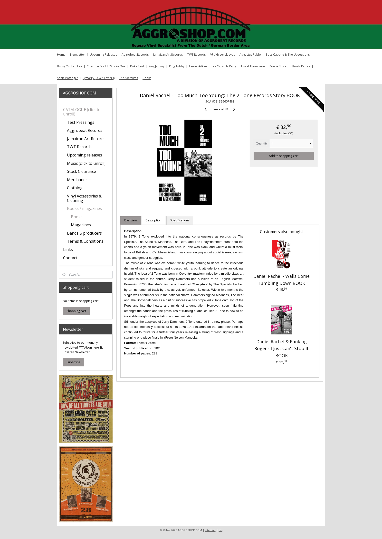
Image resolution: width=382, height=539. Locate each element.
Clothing (75, 187)
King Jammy (156, 66)
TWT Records (196, 54)
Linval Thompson (253, 66)
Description (153, 220)
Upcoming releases (84, 155)
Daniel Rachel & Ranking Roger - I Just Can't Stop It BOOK (281, 349)
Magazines (81, 225)
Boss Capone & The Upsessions (288, 54)
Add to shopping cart (283, 156)
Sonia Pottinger (67, 78)
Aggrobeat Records (135, 54)
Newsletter (77, 54)
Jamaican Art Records (168, 54)
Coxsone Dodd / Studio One (106, 66)
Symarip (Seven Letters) (99, 78)
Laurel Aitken (198, 66)
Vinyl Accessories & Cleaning (84, 198)
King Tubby (176, 66)
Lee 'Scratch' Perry (224, 66)
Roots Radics (301, 66)
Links (68, 249)
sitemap (210, 530)
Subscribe (73, 362)
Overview (130, 220)
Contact (70, 257)
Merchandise (79, 179)
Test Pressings (80, 122)
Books (147, 78)
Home (61, 54)
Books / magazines (84, 208)
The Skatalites (128, 78)
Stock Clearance (81, 171)
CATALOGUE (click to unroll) (82, 112)
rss (220, 530)
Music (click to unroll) (86, 163)
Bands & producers (84, 233)
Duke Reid (137, 66)
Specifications (179, 220)
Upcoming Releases (103, 54)
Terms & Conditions (85, 241)
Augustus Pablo (250, 54)
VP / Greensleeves (222, 54)
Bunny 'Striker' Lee (69, 66)
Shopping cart (76, 311)
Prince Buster (278, 66)
